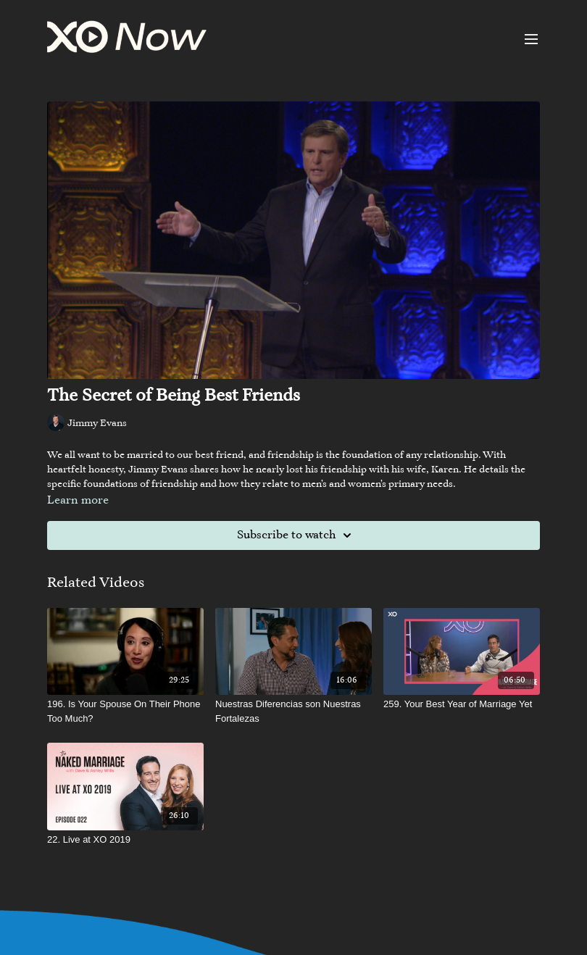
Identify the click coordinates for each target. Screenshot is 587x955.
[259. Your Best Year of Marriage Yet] (461, 704)
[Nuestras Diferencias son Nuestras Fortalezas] (293, 711)
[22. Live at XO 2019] (125, 840)
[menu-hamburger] (531, 39)
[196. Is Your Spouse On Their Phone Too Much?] (125, 711)
